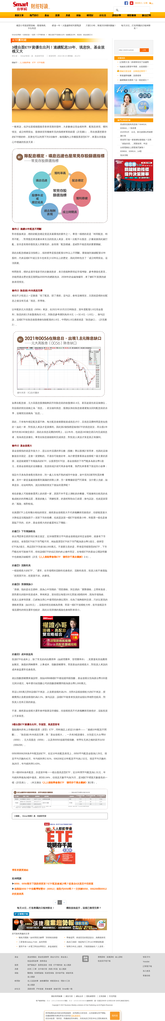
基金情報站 (32, 967)
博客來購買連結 (20, 870)
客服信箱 (144, 985)
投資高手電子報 (104, 971)
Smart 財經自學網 (21, 6)
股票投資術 (42, 975)
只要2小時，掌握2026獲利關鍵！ (101, 25)
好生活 (102, 15)
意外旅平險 (59, 983)
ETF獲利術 (58, 975)
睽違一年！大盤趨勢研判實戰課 (66, 25)
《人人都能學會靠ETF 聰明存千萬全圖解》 (61, 557)
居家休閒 (31, 998)
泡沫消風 (124, 155)
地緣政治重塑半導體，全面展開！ (134, 66)
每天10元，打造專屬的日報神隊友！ (135, 26)
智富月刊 (144, 967)
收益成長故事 (32, 971)
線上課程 (118, 967)
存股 (50, 975)
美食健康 (48, 998)
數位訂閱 (146, 15)
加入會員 (144, 981)
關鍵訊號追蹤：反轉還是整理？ (133, 71)
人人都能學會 (25, 62)
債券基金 (43, 971)
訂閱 (144, 50)
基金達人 (64, 967)
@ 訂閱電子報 (21, 914)
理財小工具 (65, 991)
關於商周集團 (56, 1006)
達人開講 (67, 975)
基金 (47, 15)
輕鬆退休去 (54, 991)
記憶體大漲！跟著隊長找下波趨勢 (134, 62)
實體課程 (101, 967)
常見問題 (112, 1006)
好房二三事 (32, 979)
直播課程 (110, 967)
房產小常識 (53, 979)
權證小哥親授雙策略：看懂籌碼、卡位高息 (31, 26)
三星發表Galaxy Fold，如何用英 (33, 945)
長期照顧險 (38, 983)
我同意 (115, 1015)
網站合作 (79, 1006)
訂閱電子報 (145, 976)
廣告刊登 (69, 1006)
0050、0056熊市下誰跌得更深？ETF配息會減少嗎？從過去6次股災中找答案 (53, 883)
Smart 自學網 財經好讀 (40, 6)
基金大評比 (54, 967)
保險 (78, 15)
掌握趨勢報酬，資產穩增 (130, 75)
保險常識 (69, 983)
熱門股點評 (32, 975)
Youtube (144, 971)
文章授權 (102, 1006)
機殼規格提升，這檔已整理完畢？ (83, 908)
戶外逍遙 (39, 998)
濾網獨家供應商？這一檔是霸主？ (134, 80)
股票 (57, 15)
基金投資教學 (43, 967)
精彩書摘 (131, 15)
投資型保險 (49, 983)
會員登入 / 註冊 (141, 3)
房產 (68, 15)
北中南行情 (42, 979)
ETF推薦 (40, 62)
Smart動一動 (67, 998)
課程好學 (116, 15)
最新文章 (19, 15)
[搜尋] (131, 10)
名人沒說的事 (32, 991)
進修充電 (57, 998)
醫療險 (30, 983)
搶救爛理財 (44, 991)
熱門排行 (34, 15)
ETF (34, 62)
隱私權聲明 (90, 1006)
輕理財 (90, 15)
